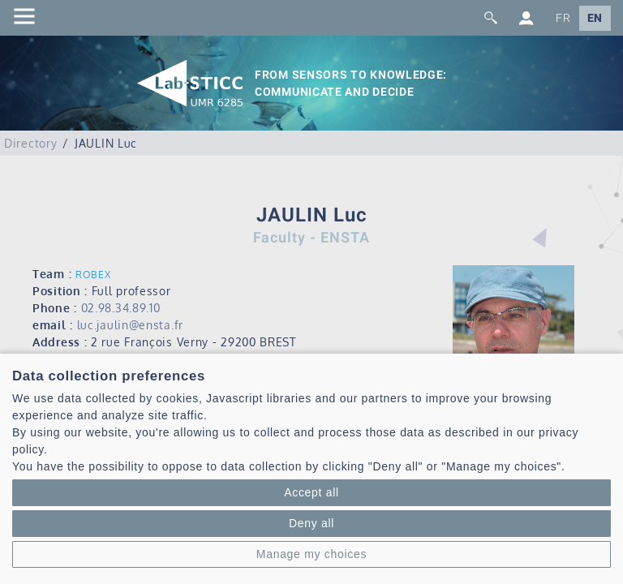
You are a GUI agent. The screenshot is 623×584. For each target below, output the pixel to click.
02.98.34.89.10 (121, 308)
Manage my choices (311, 554)
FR (563, 18)
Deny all (311, 523)
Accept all (311, 492)
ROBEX (93, 274)
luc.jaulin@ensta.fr (130, 325)
